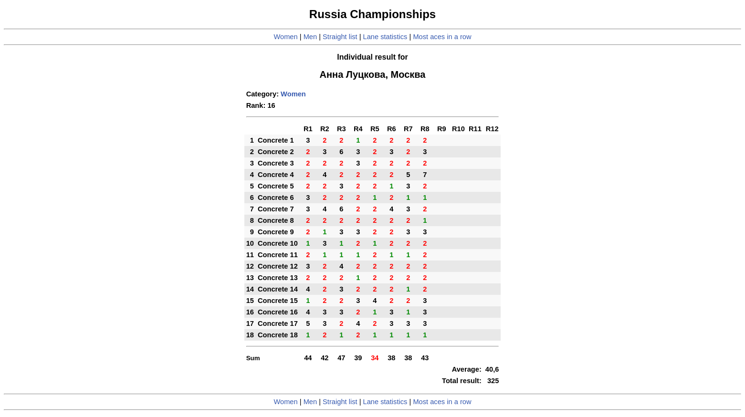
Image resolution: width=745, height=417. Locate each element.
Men (310, 37)
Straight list (340, 37)
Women (285, 37)
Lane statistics (385, 37)
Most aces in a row (442, 37)
